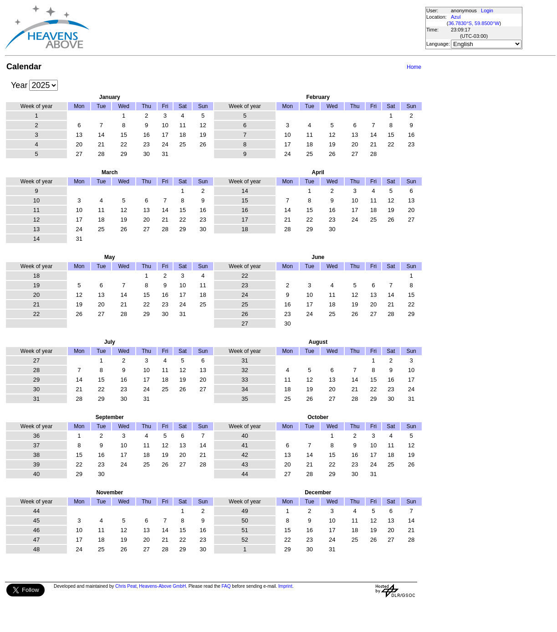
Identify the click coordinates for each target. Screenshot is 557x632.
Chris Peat (126, 586)
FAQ (226, 586)
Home (414, 67)
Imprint (285, 586)
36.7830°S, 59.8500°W (473, 23)
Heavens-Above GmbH (162, 586)
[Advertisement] (257, 27)
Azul (455, 17)
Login (487, 10)
